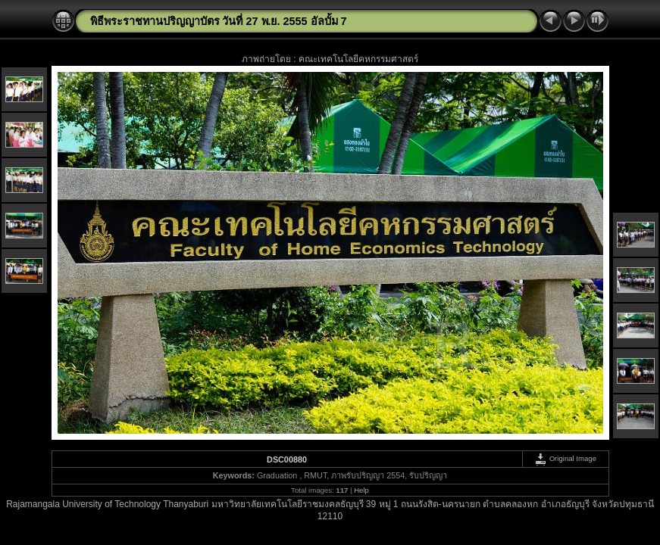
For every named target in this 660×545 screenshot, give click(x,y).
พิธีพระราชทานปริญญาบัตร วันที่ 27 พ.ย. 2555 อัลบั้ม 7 (218, 21)
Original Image (565, 458)
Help (361, 490)
